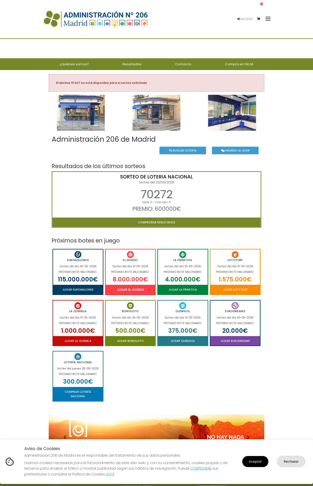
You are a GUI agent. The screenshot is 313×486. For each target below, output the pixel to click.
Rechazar (291, 461)
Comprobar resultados (156, 222)
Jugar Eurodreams (235, 341)
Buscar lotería (182, 150)
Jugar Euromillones (77, 290)
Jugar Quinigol (182, 341)
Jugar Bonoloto (130, 341)
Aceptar (255, 461)
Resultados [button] (132, 64)
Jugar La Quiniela (77, 341)
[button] (65, 118)
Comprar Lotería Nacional (78, 394)
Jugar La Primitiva (182, 290)
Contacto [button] (183, 64)
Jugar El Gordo (130, 290)
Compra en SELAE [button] (239, 64)
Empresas (55, 484)
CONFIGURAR (200, 468)
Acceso (245, 19)
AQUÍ (110, 474)
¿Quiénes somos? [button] (74, 64)
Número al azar (235, 150)
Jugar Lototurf (235, 290)
